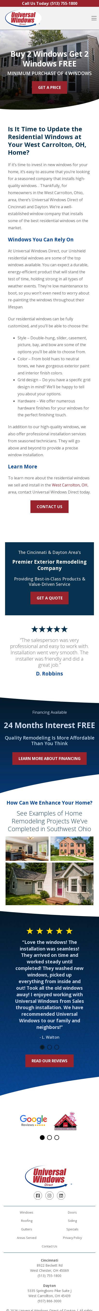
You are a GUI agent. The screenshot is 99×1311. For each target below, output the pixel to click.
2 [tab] (49, 1047)
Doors (72, 1212)
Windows (26, 1212)
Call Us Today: (49, 3)
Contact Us (49, 506)
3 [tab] (57, 1047)
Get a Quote (50, 598)
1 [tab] (42, 1047)
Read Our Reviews (49, 1061)
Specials (72, 1229)
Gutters (26, 1229)
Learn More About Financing (50, 758)
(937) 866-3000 (49, 1301)
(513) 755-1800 (49, 1275)
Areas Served (26, 1237)
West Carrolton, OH (69, 485)
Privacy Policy (72, 1237)
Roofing (26, 1220)
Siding (72, 1220)
